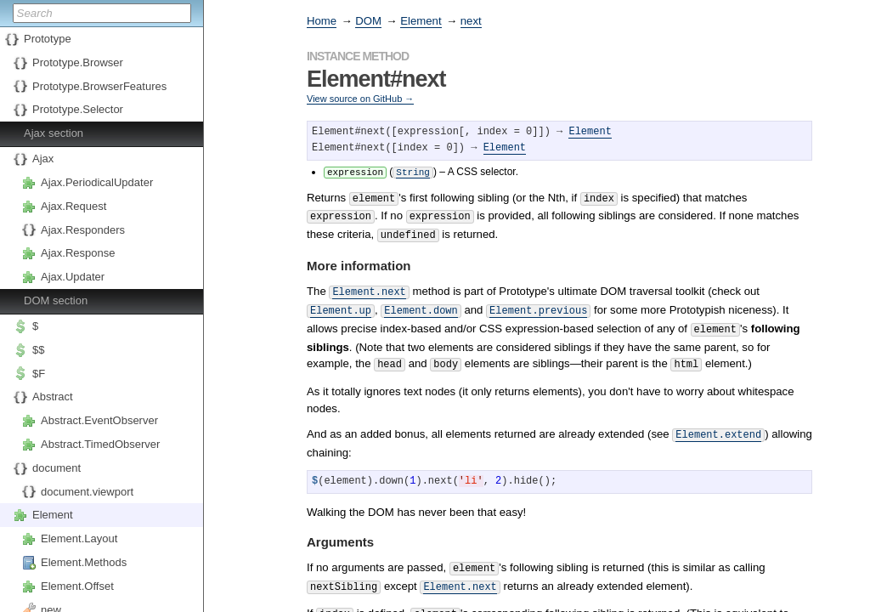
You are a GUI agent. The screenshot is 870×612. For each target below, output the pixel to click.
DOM (368, 20)
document (56, 468)
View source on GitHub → (360, 99)
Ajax (43, 158)
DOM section (56, 300)
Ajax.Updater (73, 276)
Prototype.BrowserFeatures (99, 86)
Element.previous (538, 302)
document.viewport (87, 491)
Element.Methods (84, 562)
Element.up (340, 302)
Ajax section (53, 133)
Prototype (47, 38)
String (413, 171)
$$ (38, 349)
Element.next (368, 285)
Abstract (52, 396)
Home (321, 20)
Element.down (420, 302)
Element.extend (718, 421)
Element (52, 514)
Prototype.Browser (77, 62)
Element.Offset (77, 586)
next (471, 20)
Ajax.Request (73, 206)
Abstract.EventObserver (99, 420)
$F (38, 373)
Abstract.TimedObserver (100, 444)
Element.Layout (79, 538)
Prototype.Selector (77, 109)
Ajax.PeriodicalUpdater (97, 182)
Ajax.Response (78, 252)
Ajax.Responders (83, 230)
